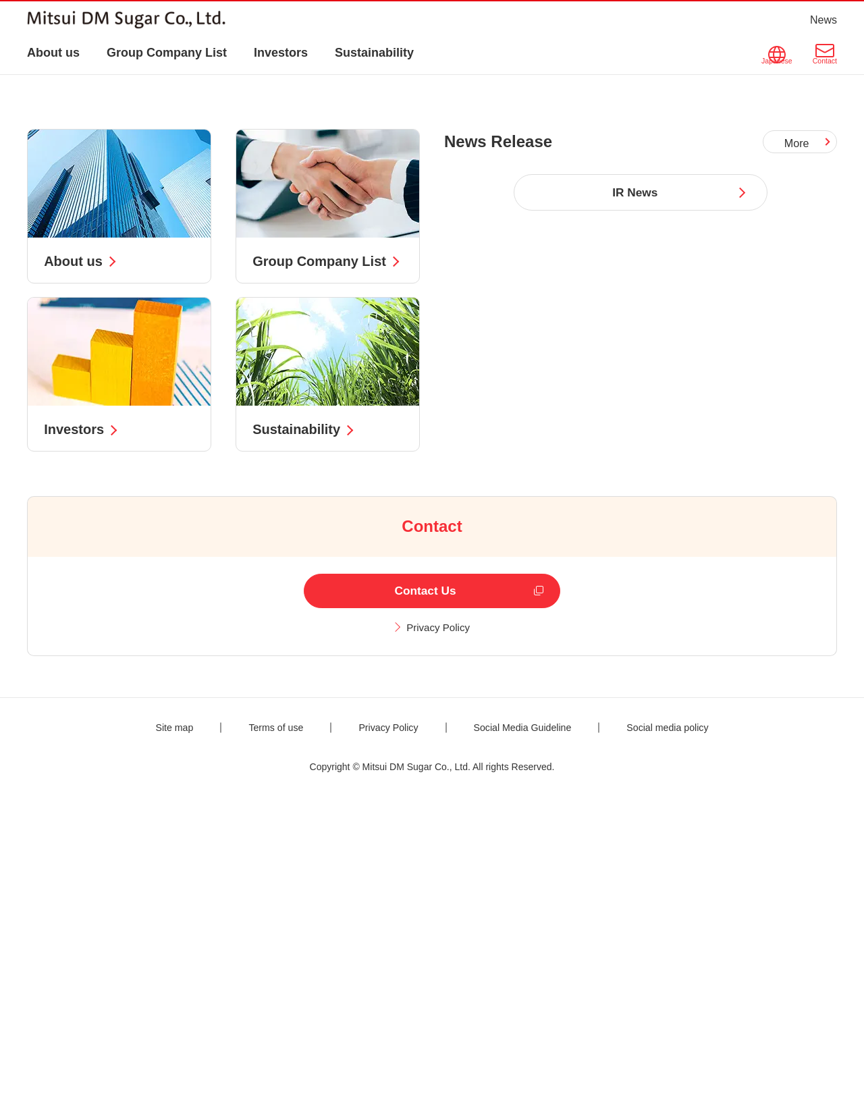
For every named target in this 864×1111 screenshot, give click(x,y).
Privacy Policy (439, 928)
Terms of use (263, 1028)
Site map (155, 1028)
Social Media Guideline (527, 1028)
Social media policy (684, 1028)
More (797, 435)
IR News (635, 485)
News (823, 20)
